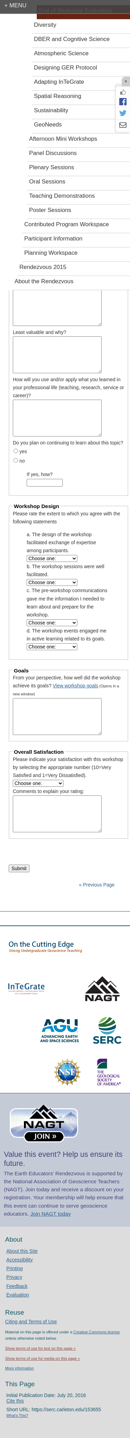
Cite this (15, 1401)
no (22, 461)
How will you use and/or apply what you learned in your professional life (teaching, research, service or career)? (68, 387)
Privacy (14, 1277)
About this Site (21, 1251)
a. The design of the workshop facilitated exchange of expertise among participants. (61, 542)
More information (19, 1368)
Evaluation (17, 1295)
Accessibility (19, 1260)
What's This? (17, 1415)
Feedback (16, 1286)
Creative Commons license (96, 1332)
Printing (14, 1268)
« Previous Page (97, 885)
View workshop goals (75, 685)
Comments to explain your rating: (48, 791)
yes (23, 451)
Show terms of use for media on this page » (42, 1358)
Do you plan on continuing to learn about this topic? (68, 443)
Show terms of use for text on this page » (40, 1348)
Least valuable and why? (39, 332)
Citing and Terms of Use (31, 1321)
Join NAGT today (50, 1214)
